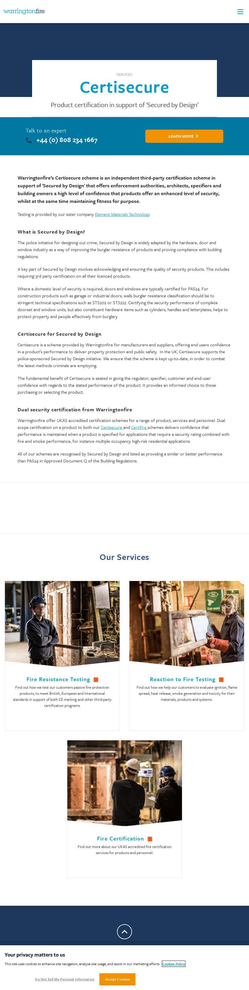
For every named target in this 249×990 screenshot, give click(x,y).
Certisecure (112, 427)
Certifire (139, 427)
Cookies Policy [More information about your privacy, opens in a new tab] (173, 963)
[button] (240, 11)
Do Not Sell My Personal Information (64, 979)
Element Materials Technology (122, 214)
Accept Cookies (117, 979)
